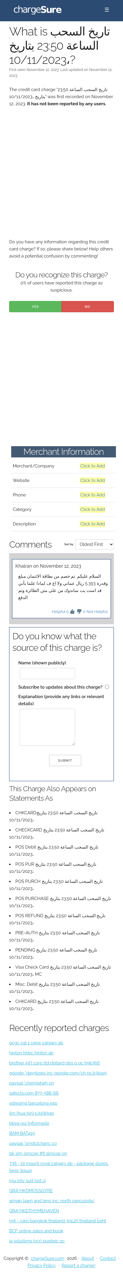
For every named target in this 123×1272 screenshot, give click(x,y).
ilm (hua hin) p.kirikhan (31, 1113)
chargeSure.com (47, 1258)
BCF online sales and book (36, 1231)
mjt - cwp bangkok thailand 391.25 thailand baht (57, 1221)
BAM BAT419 (22, 1133)
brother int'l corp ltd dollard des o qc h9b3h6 (54, 1063)
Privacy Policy (42, 1265)
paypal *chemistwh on (31, 1083)
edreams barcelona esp (33, 1103)
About (88, 1258)
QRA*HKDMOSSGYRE (31, 1190)
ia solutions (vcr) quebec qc (37, 1241)
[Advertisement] (61, 176)
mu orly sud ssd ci (27, 1180)
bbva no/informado (29, 1123)
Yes (35, 307)
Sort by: (69, 544)
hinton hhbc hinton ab (31, 1053)
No (87, 307)
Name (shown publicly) (42, 663)
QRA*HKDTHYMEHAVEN (34, 1210)
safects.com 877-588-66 (34, 1093)
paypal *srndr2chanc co (33, 1143)
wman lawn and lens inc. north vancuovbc (51, 1200)
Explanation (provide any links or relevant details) (61, 700)
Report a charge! (78, 1265)
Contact (108, 1258)
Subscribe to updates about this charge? (60, 687)
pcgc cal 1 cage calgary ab (36, 1043)
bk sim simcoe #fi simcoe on (38, 1153)
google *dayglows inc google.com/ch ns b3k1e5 (58, 1073)
